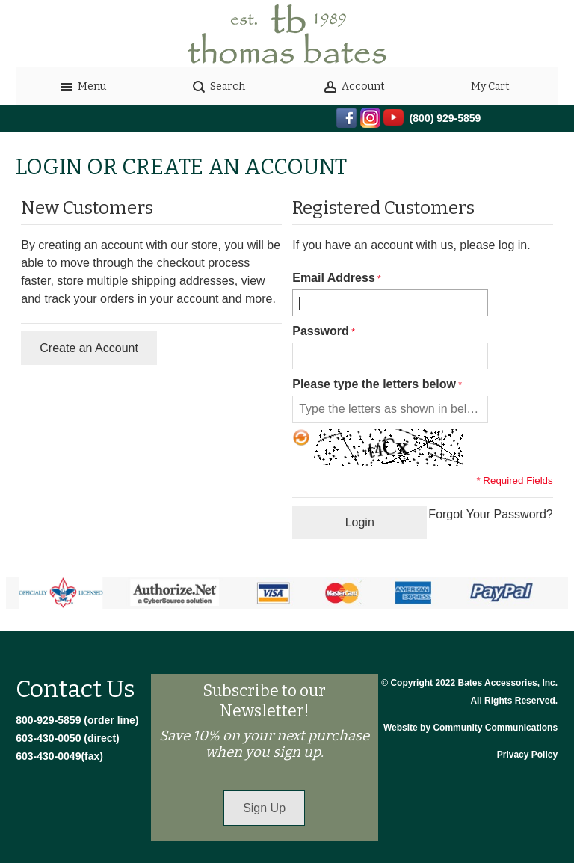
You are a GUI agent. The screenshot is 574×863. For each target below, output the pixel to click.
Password (320, 331)
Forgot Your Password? (490, 514)
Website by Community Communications (470, 727)
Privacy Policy (527, 754)
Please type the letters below (374, 384)
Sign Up (264, 808)
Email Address (333, 277)
